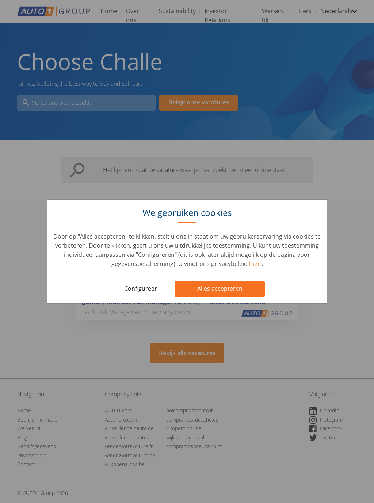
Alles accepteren (220, 289)
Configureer (140, 289)
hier (255, 264)
